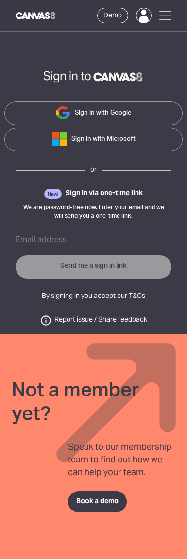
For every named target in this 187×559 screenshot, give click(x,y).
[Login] (144, 15)
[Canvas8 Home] (36, 15)
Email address (41, 240)
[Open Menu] (165, 16)
